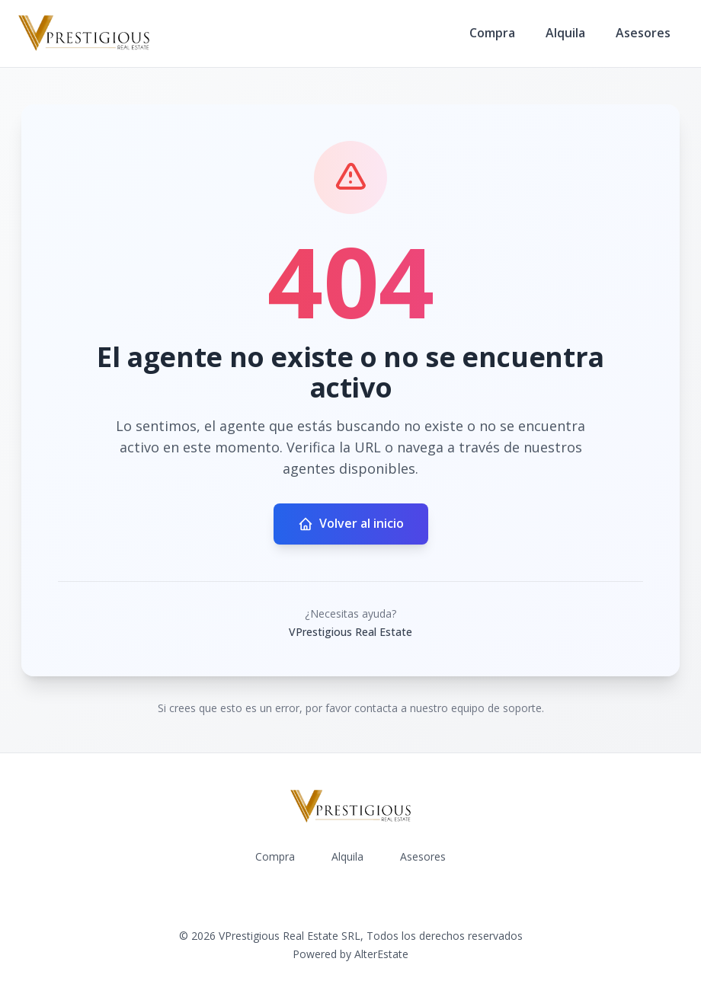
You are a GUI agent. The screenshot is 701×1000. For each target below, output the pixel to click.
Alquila (565, 32)
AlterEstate (381, 954)
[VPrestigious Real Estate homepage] (83, 33)
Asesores (643, 32)
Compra (492, 32)
